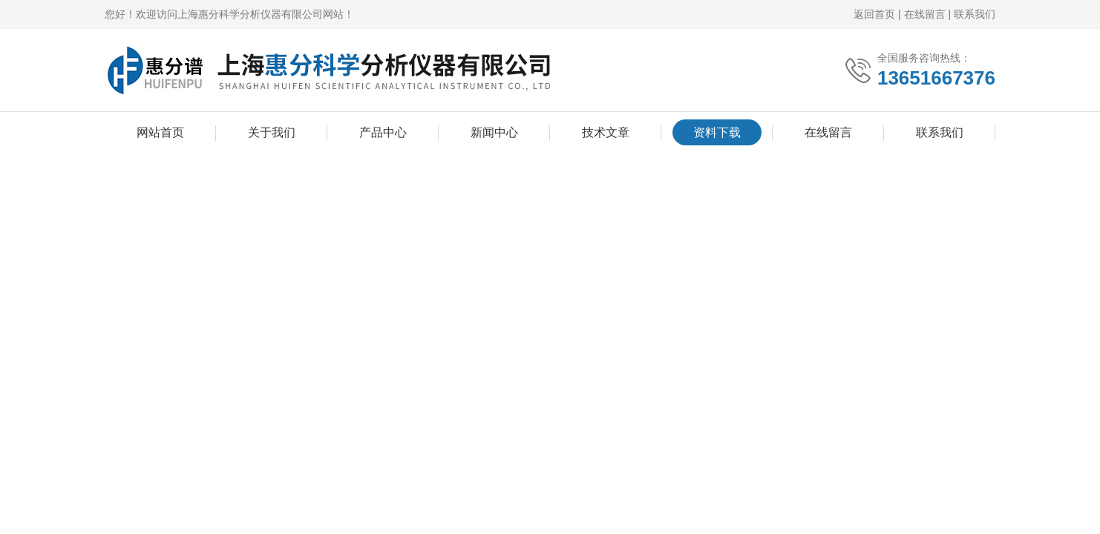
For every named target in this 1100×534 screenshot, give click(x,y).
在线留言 (925, 14)
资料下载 (717, 132)
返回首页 (874, 14)
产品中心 (383, 132)
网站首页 (160, 132)
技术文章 (605, 132)
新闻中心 (494, 132)
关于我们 (271, 132)
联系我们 (974, 14)
